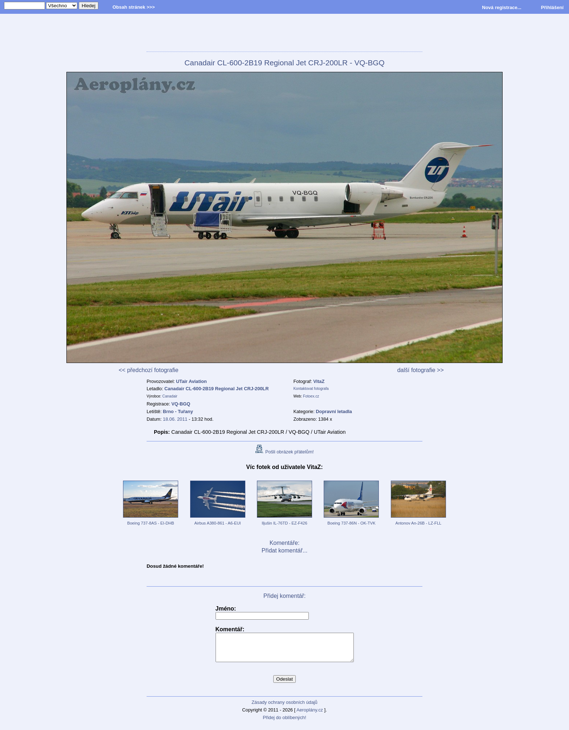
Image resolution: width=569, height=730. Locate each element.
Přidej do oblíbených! (284, 723)
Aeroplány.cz (309, 715)
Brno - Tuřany (178, 411)
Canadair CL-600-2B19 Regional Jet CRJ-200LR (216, 388)
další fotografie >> (420, 370)
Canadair (169, 396)
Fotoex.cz (311, 396)
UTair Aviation (191, 381)
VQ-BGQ (180, 404)
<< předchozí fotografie (149, 370)
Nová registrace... (501, 7)
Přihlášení (552, 7)
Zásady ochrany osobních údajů (284, 707)
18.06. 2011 (175, 419)
